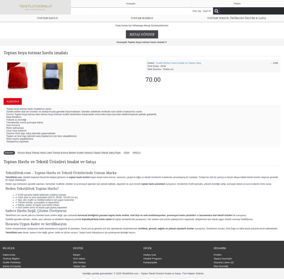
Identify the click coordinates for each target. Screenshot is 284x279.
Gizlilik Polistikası (12, 262)
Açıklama (12, 101)
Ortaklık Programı (152, 258)
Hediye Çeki (149, 254)
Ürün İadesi (79, 258)
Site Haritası (79, 262)
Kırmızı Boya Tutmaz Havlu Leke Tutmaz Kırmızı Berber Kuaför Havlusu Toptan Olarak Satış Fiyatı (69, 152)
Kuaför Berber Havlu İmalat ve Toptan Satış (178, 63)
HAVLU (136, 152)
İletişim (76, 254)
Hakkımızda (9, 254)
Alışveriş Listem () (224, 262)
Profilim (218, 254)
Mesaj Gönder (142, 34)
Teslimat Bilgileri (11, 258)
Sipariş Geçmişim (223, 258)
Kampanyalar (150, 262)
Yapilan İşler (79, 266)
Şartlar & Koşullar (12, 266)
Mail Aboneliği (221, 266)
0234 (126, 152)
